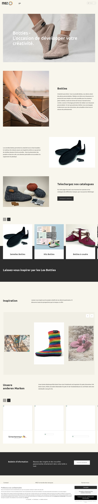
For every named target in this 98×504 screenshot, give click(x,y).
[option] (17, 343)
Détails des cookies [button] (78, 501)
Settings (26, 497)
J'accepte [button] (85, 487)
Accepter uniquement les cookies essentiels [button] (86, 492)
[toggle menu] (19, 3)
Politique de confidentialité (87, 501)
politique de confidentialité (60, 496)
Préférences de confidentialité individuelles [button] (85, 497)
